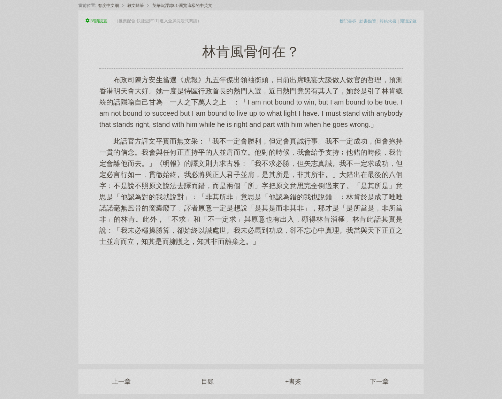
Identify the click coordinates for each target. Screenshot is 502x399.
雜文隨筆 (135, 5)
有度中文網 (108, 5)
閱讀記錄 (408, 21)
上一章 (121, 381)
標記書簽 (348, 21)
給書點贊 (367, 21)
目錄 (207, 381)
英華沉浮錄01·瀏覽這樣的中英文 (182, 5)
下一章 (379, 381)
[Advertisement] (251, 301)
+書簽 (293, 381)
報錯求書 (388, 21)
